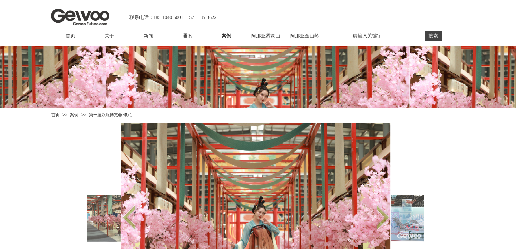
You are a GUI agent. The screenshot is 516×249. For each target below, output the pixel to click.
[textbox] (387, 35)
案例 (74, 114)
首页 (55, 114)
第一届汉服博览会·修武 (110, 114)
